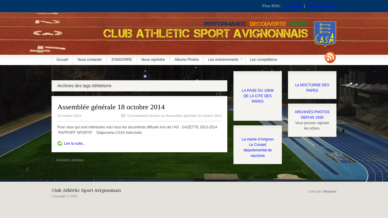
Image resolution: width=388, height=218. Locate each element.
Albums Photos (186, 60)
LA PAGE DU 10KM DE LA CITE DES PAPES (257, 96)
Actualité (293, 6)
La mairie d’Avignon (257, 139)
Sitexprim (329, 191)
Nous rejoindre (153, 60)
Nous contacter (90, 60)
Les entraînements (224, 61)
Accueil (62, 60)
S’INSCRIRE (121, 60)
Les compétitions (263, 60)
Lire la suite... (74, 143)
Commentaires (321, 6)
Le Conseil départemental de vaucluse (257, 150)
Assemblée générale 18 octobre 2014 (111, 107)
